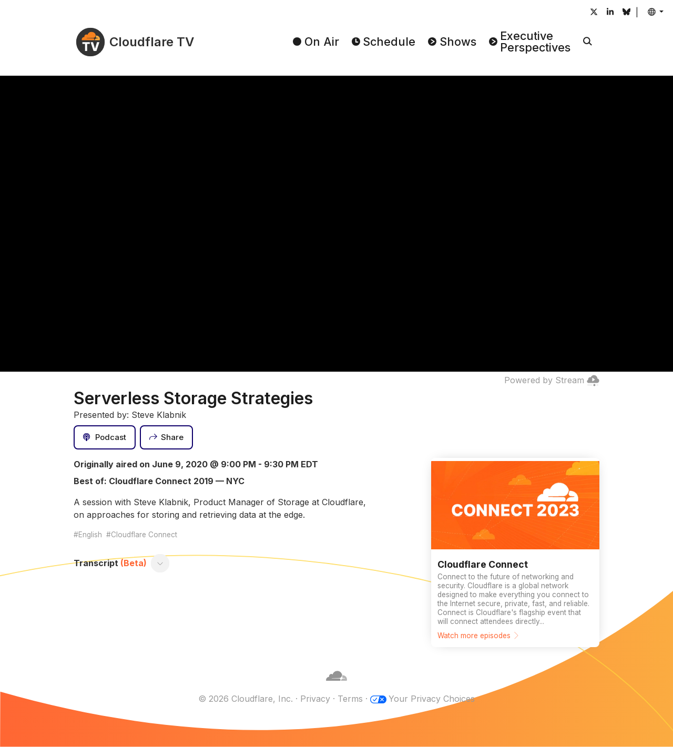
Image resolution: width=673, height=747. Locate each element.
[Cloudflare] (336, 686)
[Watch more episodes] (515, 552)
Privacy (315, 698)
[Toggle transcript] (160, 563)
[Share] (166, 437)
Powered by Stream (551, 380)
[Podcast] (105, 437)
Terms (350, 698)
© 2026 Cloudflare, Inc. (245, 698)
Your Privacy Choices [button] (432, 698)
